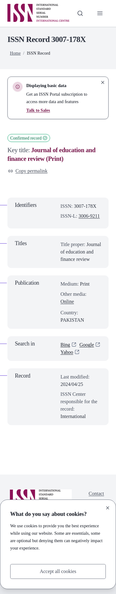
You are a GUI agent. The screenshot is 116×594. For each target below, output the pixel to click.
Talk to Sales (38, 110)
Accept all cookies (58, 571)
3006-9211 (89, 216)
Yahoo (67, 352)
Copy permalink (28, 171)
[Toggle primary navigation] (100, 13)
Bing (65, 344)
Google (86, 344)
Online (67, 301)
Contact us (96, 497)
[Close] (107, 507)
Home (15, 53)
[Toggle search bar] (80, 13)
